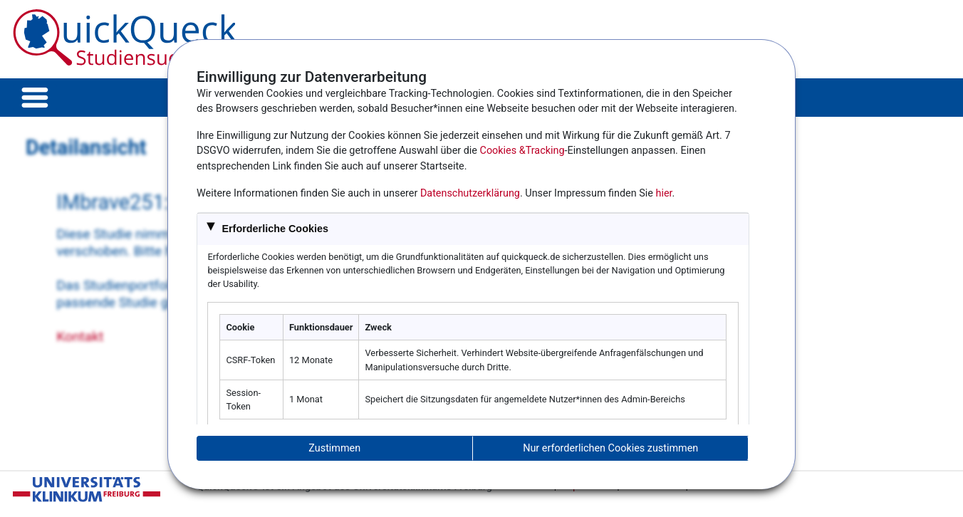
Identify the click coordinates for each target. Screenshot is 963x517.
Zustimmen (334, 448)
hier (664, 193)
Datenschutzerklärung (470, 193)
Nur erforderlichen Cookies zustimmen (610, 448)
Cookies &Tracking (522, 151)
